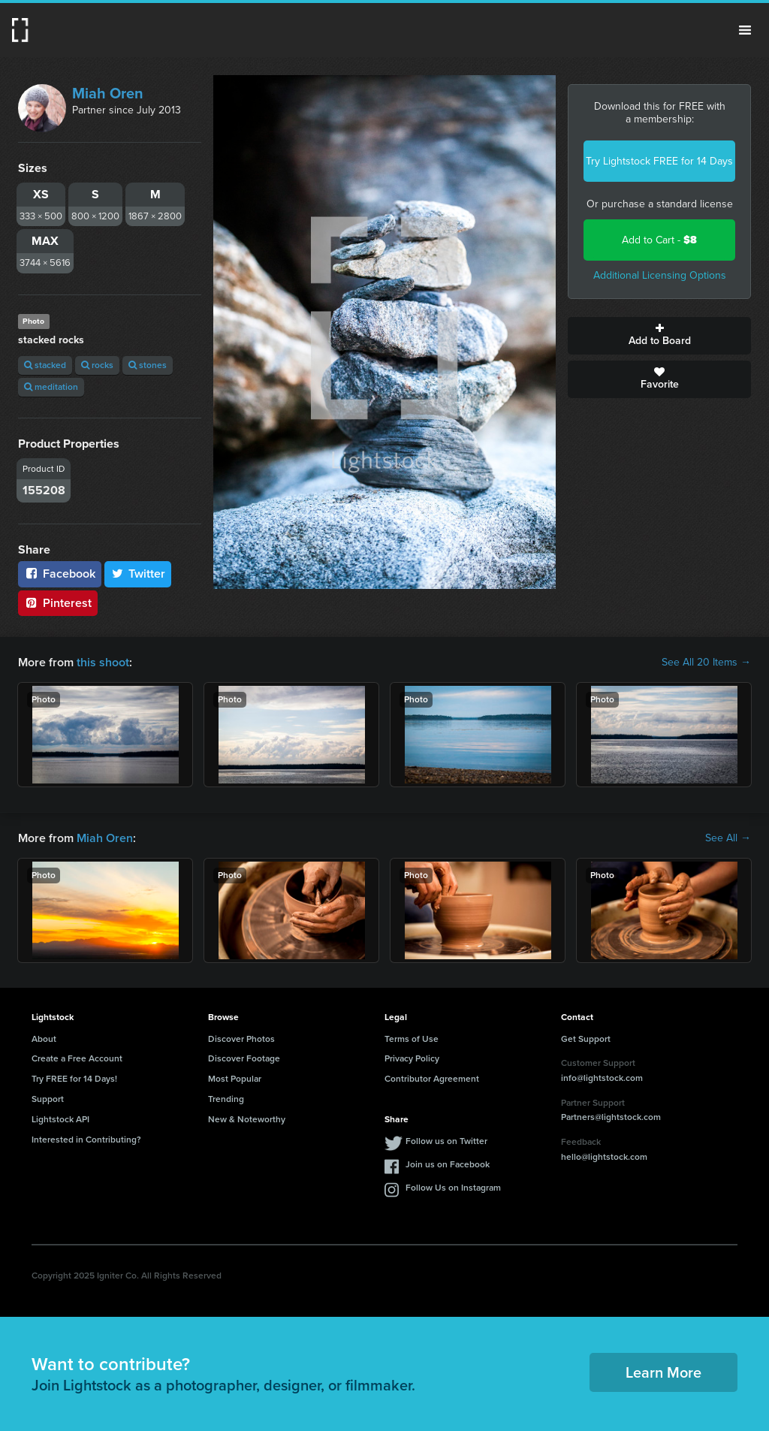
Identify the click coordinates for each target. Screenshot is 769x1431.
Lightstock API (60, 1119)
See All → (728, 838)
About (44, 1039)
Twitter (138, 573)
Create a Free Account (77, 1058)
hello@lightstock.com (604, 1157)
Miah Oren (107, 93)
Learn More (663, 1372)
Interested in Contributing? (86, 1139)
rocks (97, 365)
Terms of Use (411, 1039)
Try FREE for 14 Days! (74, 1078)
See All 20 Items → (706, 662)
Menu (745, 30)
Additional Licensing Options (659, 275)
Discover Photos (241, 1039)
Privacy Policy (411, 1058)
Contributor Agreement (431, 1078)
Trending (226, 1099)
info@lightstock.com (602, 1078)
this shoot (103, 662)
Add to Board (659, 336)
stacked (45, 365)
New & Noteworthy (246, 1119)
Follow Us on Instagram (453, 1187)
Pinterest (58, 602)
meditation (51, 387)
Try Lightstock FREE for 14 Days (659, 161)
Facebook (59, 573)
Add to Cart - (659, 240)
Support (48, 1099)
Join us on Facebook (448, 1164)
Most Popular (234, 1078)
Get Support (586, 1039)
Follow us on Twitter (446, 1141)
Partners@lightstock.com (611, 1117)
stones (147, 365)
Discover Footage (244, 1058)
